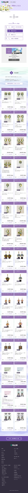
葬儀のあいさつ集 (4, 472)
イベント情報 (3, 450)
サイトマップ (16, 479)
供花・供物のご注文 (8, 11)
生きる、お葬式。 (16, 448)
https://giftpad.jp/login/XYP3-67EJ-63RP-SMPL (20, 379)
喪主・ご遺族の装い (4, 468)
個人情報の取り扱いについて (18, 477)
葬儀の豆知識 (3, 459)
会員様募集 (15, 472)
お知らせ (2, 452)
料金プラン (15, 458)
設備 (15, 451)
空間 (15, 450)
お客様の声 (2, 457)
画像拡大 (5, 99)
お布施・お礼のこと (4, 469)
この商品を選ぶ (10, 108)
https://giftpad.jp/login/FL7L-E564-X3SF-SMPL (7, 379)
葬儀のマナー (3, 485)
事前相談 (2, 455)
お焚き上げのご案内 (4, 473)
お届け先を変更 (14, 59)
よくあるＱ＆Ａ (4, 481)
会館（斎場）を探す (16, 456)
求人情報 (15, 470)
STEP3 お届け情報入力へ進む (14, 438)
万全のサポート (16, 454)
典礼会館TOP (3, 11)
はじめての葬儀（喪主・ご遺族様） (6, 465)
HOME (2, 448)
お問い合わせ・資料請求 (17, 465)
